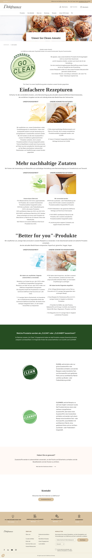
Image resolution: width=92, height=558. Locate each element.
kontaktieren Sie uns (83, 1)
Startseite (6, 44)
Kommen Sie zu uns (31, 543)
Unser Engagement (44, 541)
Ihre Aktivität (31, 13)
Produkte (22, 13)
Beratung (46, 13)
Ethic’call (28, 541)
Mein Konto (63, 7)
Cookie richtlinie (30, 538)
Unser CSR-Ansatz (64, 13)
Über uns (39, 13)
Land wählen (42, 543)
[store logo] (12, 7)
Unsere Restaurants (31, 546)
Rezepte (54, 13)
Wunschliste (74, 7)
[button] (5, 1)
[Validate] (82, 540)
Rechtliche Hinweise (44, 538)
